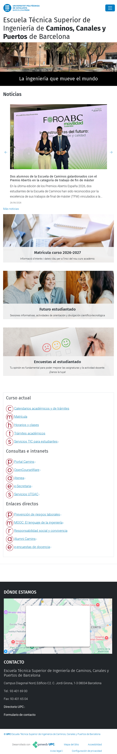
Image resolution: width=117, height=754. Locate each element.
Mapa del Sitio (71, 744)
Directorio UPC (14, 707)
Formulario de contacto (19, 714)
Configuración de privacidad (87, 751)
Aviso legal (56, 751)
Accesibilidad (95, 744)
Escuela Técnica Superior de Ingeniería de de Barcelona (54, 28)
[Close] (110, 7)
